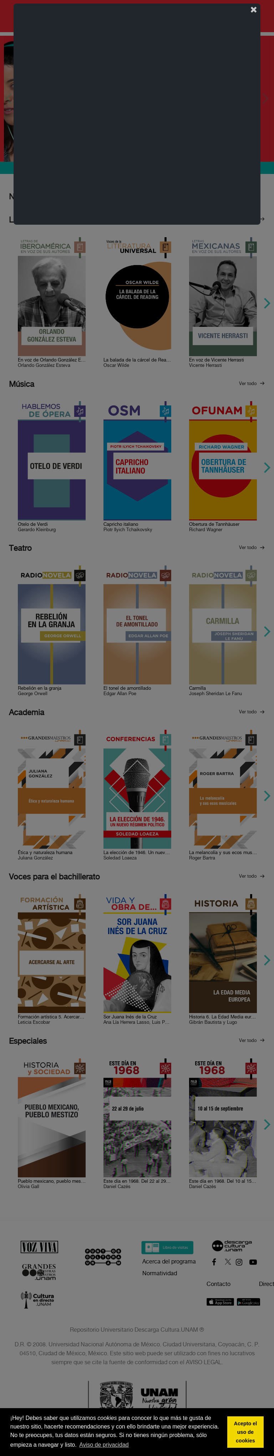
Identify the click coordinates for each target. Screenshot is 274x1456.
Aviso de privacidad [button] (103, 1445)
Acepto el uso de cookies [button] (245, 1432)
